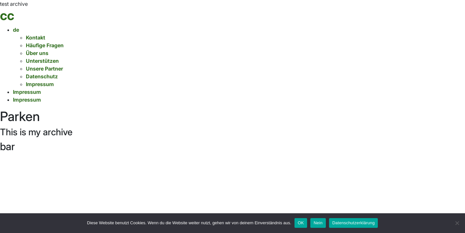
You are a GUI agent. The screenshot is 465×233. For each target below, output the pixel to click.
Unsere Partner (44, 68)
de (16, 30)
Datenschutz (42, 76)
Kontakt (35, 37)
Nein (318, 222)
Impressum (40, 84)
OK (301, 222)
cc (7, 15)
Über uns (37, 53)
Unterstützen (42, 61)
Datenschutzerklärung (353, 222)
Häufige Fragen (45, 45)
